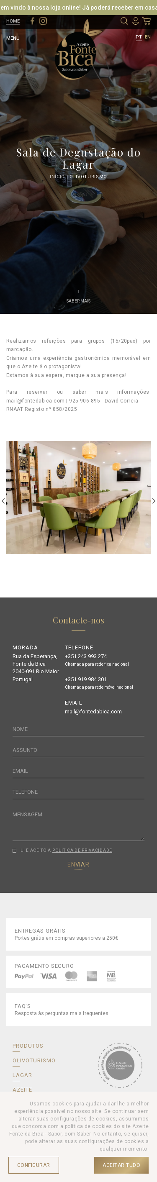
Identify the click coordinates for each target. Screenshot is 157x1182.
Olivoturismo (88, 177)
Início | (59, 177)
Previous (3, 501)
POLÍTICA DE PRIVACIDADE (82, 850)
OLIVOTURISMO (34, 1060)
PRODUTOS (28, 1046)
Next (153, 501)
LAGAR (22, 1075)
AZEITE (22, 1090)
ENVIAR (78, 864)
